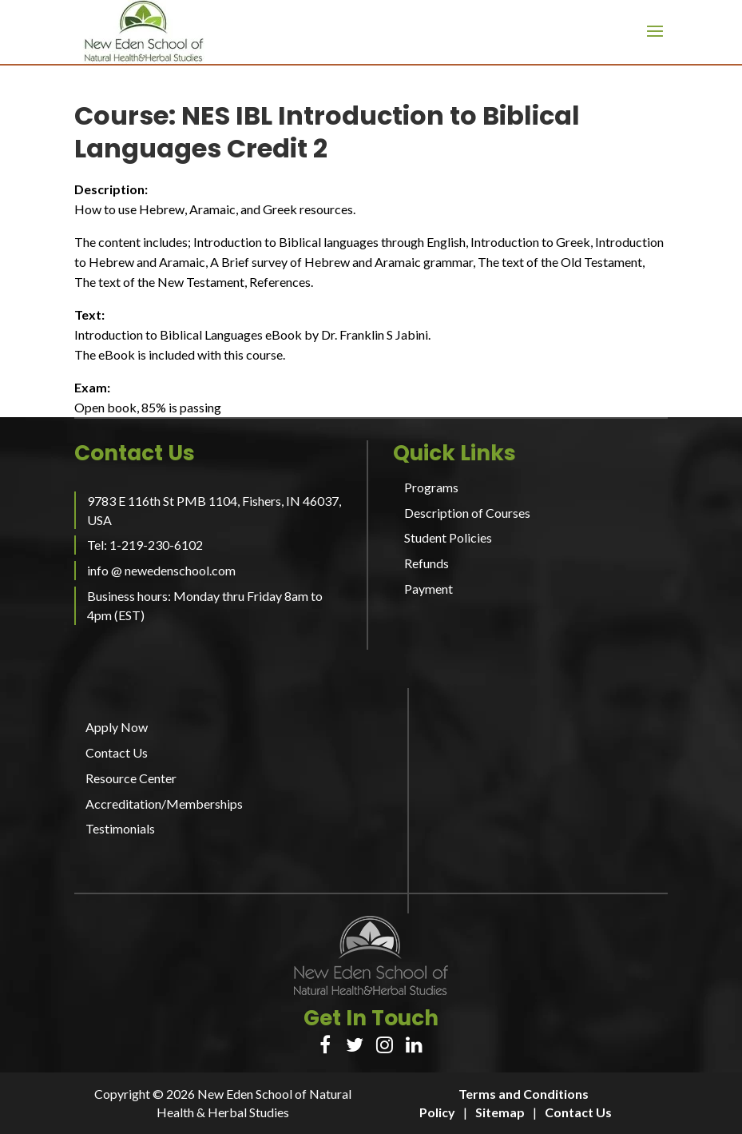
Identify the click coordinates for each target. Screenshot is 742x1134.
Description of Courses (467, 512)
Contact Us (116, 752)
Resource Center (131, 778)
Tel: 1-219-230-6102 (145, 544)
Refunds (426, 563)
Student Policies (448, 537)
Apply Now (116, 726)
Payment (428, 588)
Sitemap (500, 1112)
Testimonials (120, 828)
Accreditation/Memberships (164, 803)
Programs (431, 487)
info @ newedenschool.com (161, 570)
